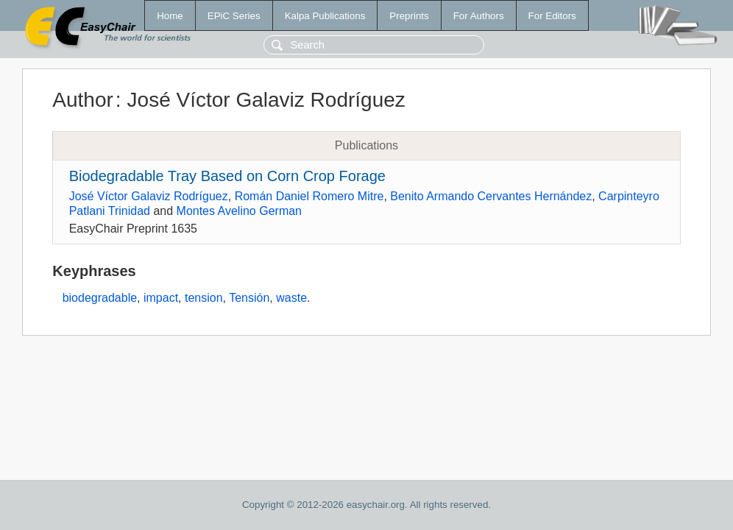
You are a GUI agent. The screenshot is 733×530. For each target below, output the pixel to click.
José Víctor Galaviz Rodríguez (148, 196)
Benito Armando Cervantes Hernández (491, 196)
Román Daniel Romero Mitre (309, 196)
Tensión (249, 298)
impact (161, 298)
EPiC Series (234, 15)
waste (291, 298)
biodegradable (100, 298)
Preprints (408, 15)
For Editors (552, 15)
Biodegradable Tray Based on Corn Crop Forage (227, 176)
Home (170, 15)
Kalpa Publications (325, 15)
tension (204, 298)
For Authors (478, 15)
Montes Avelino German (239, 211)
